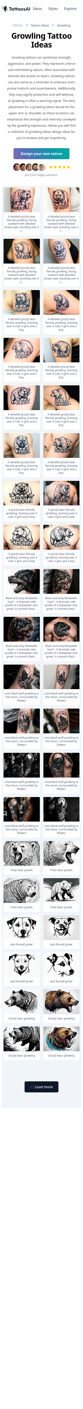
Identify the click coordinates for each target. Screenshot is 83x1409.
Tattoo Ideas (40, 25)
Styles (53, 8)
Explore (70, 8)
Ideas (37, 8)
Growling (63, 25)
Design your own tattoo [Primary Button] (41, 153)
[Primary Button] (41, 1086)
